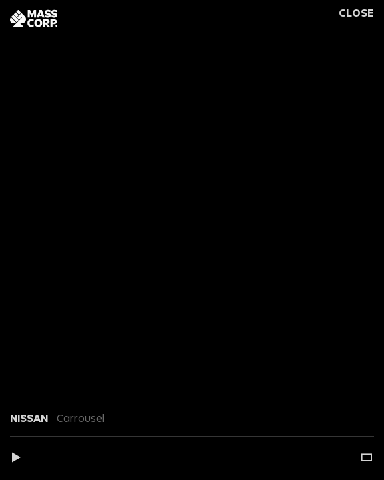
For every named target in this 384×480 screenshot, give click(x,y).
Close (356, 13)
